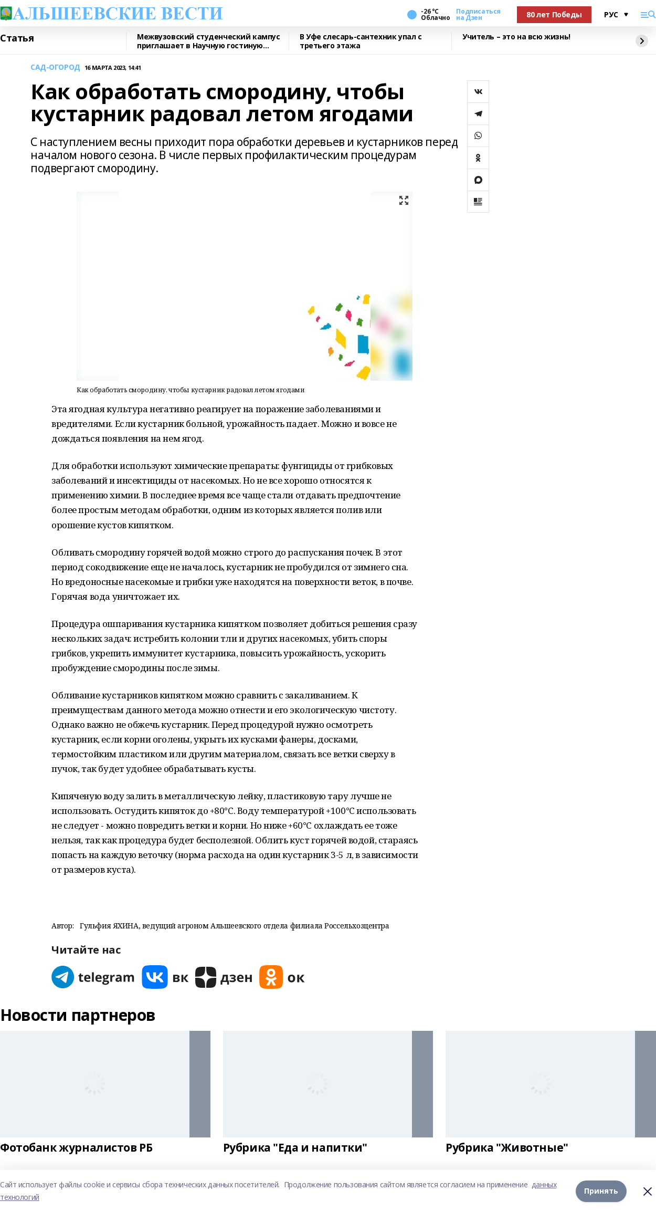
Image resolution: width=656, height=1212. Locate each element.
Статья (17, 38)
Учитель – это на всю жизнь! (516, 37)
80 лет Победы (554, 14)
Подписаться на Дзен (478, 14)
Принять (601, 1191)
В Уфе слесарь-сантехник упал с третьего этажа (360, 41)
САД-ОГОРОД (55, 67)
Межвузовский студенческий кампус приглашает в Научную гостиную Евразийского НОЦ (208, 41)
